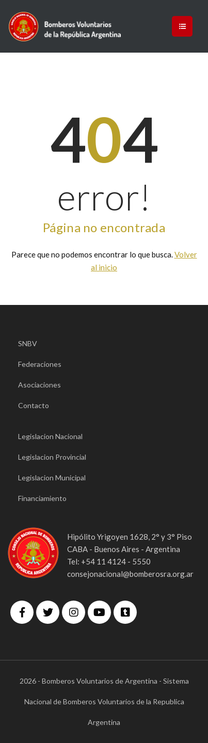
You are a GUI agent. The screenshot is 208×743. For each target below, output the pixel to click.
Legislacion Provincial (52, 457)
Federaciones (39, 364)
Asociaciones (39, 384)
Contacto (33, 405)
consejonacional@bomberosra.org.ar (130, 573)
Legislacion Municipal (52, 477)
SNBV (27, 343)
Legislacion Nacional (50, 436)
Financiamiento (42, 498)
